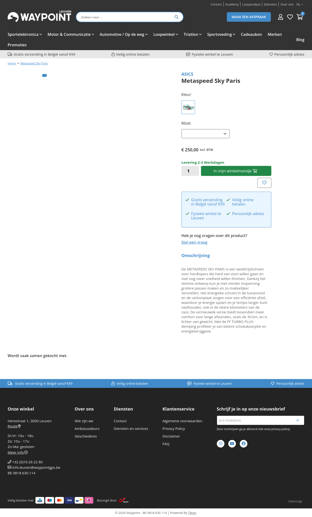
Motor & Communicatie (69, 34)
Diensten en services (131, 428)
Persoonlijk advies (289, 54)
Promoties (17, 44)
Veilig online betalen (133, 54)
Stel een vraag (194, 242)
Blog (300, 39)
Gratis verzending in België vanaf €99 (44, 54)
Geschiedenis (86, 436)
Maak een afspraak (249, 17)
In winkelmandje (235, 171)
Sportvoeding (219, 34)
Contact (120, 420)
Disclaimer (171, 436)
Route (14, 426)
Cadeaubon (251, 34)
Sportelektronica (23, 34)
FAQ (165, 443)
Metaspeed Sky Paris (34, 63)
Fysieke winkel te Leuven (212, 54)
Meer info (18, 452)
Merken (275, 34)
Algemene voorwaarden (182, 420)
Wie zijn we (84, 420)
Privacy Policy (173, 428)
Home (12, 63)
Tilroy (192, 513)
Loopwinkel (164, 34)
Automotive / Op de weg (122, 34)
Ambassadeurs (87, 428)
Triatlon (191, 34)
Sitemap (295, 501)
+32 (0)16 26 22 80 (27, 461)
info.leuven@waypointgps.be (36, 467)
